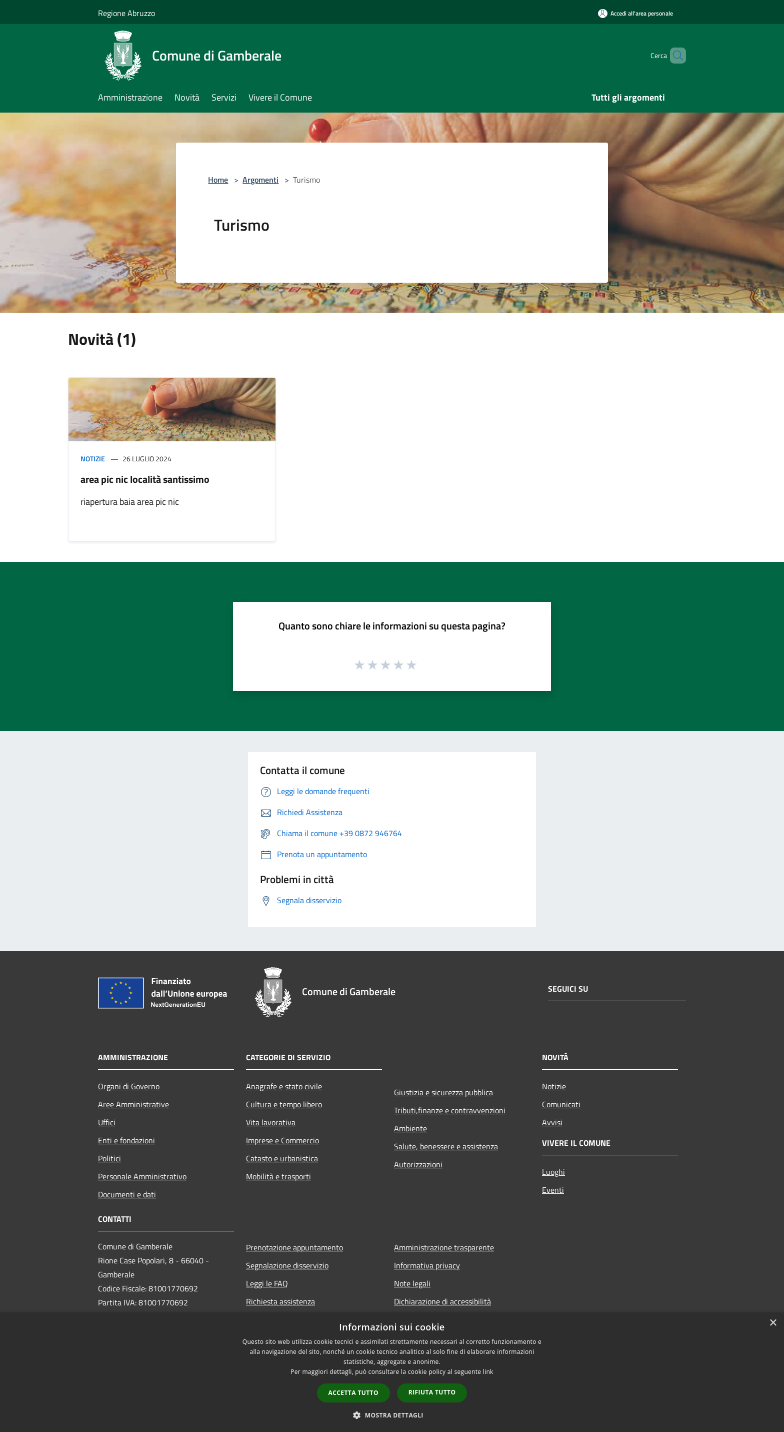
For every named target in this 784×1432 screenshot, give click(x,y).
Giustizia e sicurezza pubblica (443, 1092)
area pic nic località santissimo (145, 479)
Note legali (412, 1283)
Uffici (107, 1122)
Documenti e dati (127, 1194)
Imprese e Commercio (282, 1140)
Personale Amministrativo (142, 1176)
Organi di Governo (129, 1086)
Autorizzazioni (418, 1164)
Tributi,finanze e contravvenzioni (450, 1110)
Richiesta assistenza (280, 1301)
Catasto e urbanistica (282, 1158)
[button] (392, 1415)
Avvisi (552, 1122)
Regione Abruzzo (126, 13)
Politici (109, 1158)
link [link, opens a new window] (488, 1371)
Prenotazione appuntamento (294, 1247)
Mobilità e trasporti (278, 1176)
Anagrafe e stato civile (284, 1086)
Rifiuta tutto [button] (432, 1392)
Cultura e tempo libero (284, 1104)
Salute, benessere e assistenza (446, 1146)
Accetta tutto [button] (353, 1392)
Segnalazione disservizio (287, 1265)
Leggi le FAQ (267, 1283)
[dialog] (392, 1372)
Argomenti (260, 180)
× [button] (772, 1323)
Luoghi (553, 1172)
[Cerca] (674, 56)
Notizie (92, 458)
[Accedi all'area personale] (635, 13)
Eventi (553, 1190)
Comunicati (561, 1104)
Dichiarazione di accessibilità (442, 1301)
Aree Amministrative (133, 1104)
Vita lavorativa (271, 1122)
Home (218, 180)
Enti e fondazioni (126, 1140)
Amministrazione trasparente (444, 1247)
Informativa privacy (427, 1265)
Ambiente (410, 1128)
